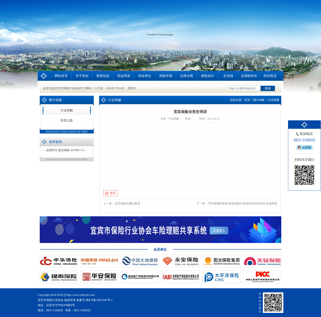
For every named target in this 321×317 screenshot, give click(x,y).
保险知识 (207, 76)
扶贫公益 (67, 120)
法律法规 (186, 76)
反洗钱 (228, 76)
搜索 (268, 88)
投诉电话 (270, 76)
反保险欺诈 (249, 76)
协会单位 (144, 76)
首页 (247, 99)
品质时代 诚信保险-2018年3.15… (65, 150)
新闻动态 (103, 76)
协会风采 (123, 76)
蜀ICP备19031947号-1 (99, 300)
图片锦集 (259, 99)
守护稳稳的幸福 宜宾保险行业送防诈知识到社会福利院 (242, 203)
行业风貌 (67, 110)
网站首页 (61, 76)
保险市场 (165, 76)
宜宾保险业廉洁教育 (127, 203)
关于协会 (82, 76)
